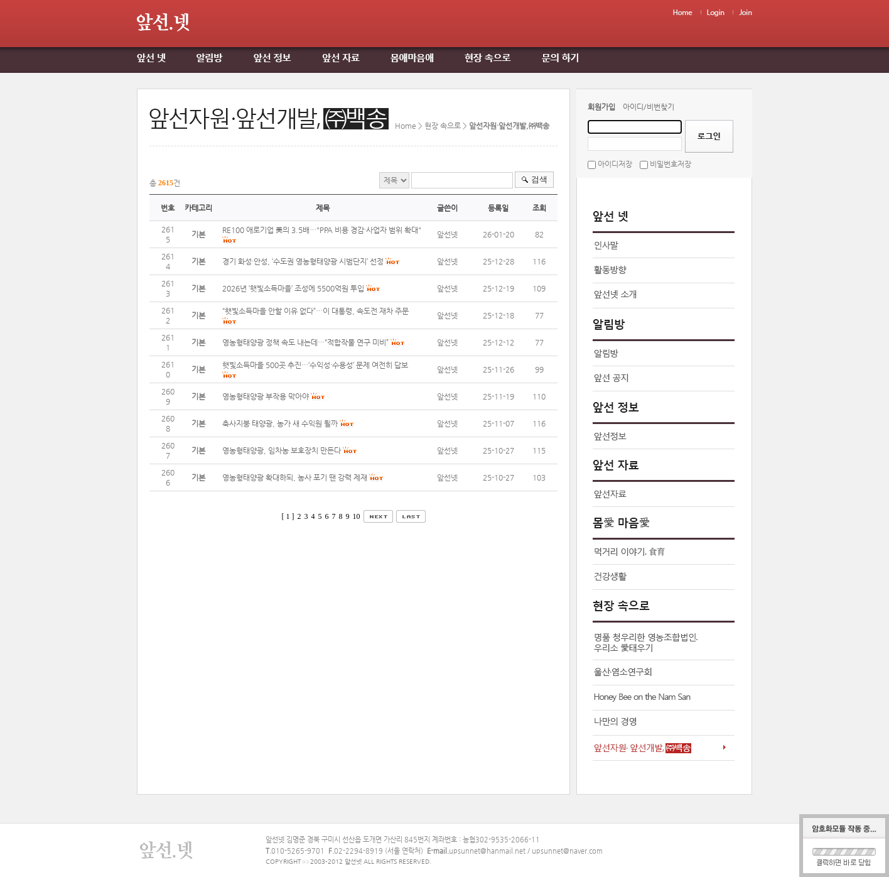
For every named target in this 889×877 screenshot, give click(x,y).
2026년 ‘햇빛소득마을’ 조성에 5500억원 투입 (293, 288)
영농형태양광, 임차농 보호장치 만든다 (281, 450)
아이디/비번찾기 (648, 106)
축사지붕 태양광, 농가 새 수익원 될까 (280, 423)
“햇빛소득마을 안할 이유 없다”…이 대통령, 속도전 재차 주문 (315, 311)
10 (356, 516)
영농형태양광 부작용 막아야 (265, 396)
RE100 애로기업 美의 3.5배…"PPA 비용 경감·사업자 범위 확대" (321, 230)
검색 (539, 179)
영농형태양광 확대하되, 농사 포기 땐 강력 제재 (294, 477)
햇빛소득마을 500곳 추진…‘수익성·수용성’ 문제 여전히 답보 (315, 365)
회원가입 (601, 106)
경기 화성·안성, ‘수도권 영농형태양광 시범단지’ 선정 (303, 261)
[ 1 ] (288, 516)
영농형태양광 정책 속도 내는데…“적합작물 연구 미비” (305, 342)
